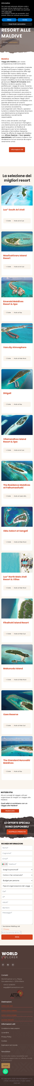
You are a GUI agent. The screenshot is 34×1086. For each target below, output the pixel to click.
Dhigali (7, 393)
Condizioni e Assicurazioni (10, 1029)
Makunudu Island (13, 669)
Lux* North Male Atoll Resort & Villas (15, 579)
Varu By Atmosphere (14, 348)
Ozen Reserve (10, 715)
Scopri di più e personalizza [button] (17, 24)
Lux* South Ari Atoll (14, 210)
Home (5, 42)
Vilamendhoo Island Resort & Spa (14, 441)
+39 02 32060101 (9, 986)
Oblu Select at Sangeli (15, 531)
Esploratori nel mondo (9, 1046)
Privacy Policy (6, 1037)
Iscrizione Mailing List (11, 926)
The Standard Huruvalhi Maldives (16, 762)
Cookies (4, 1042)
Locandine (5, 1033)
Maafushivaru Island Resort (15, 257)
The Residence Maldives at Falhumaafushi (16, 487)
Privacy (6, 929)
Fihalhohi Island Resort (16, 623)
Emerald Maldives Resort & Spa (13, 303)
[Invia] (17, 937)
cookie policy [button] (8, 11)
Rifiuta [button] (9, 20)
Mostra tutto (10, 811)
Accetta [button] (24, 20)
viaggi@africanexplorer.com (13, 989)
